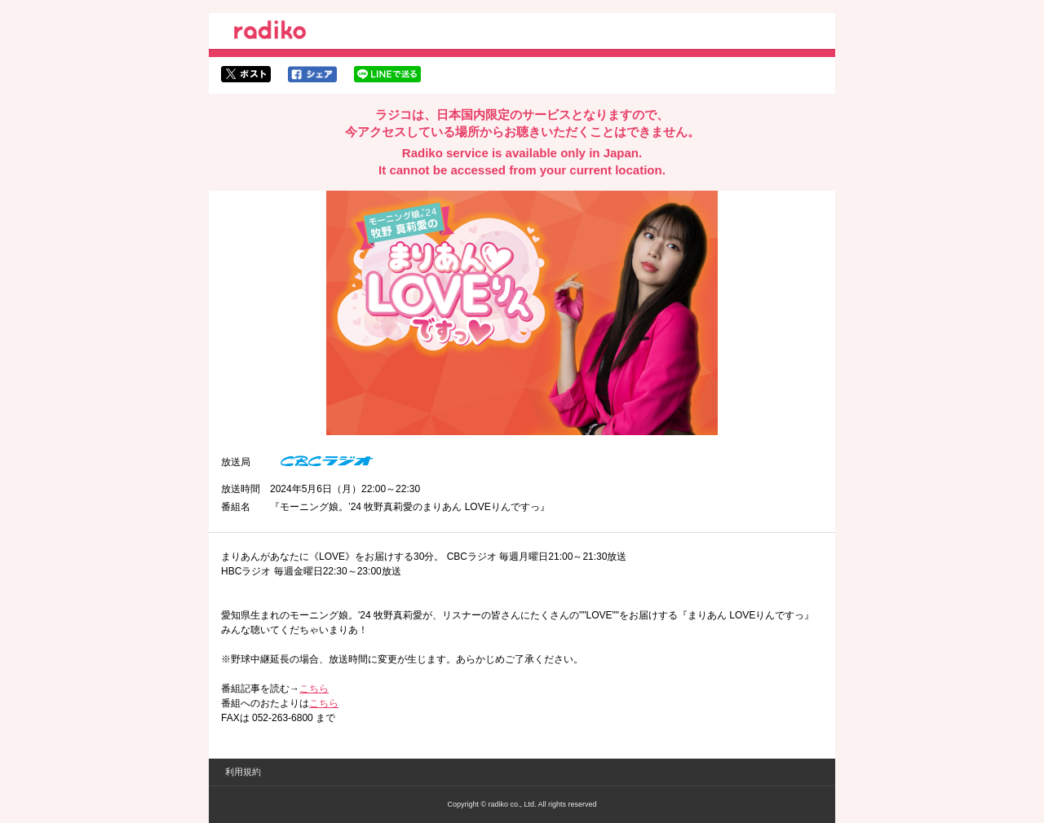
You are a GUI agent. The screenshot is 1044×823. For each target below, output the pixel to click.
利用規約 (243, 772)
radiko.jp (270, 32)
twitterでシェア (246, 74)
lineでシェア (387, 74)
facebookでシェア (312, 74)
